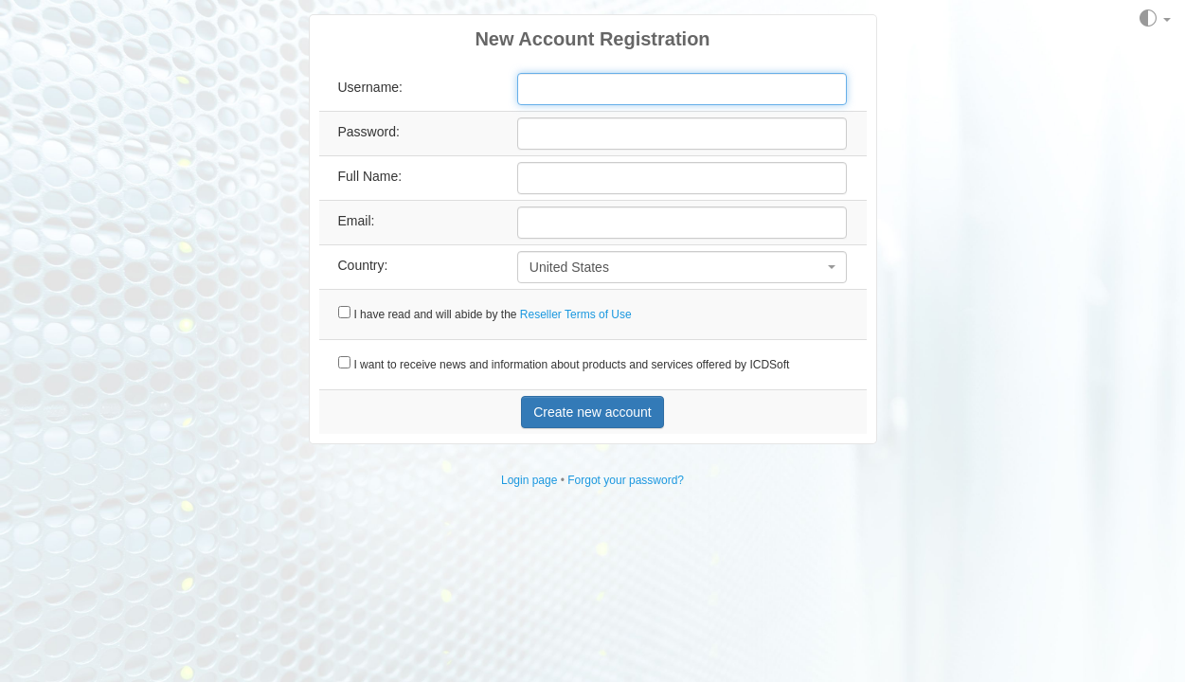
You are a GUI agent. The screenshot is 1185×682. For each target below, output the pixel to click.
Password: (369, 131)
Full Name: (370, 176)
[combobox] (682, 267)
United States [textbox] (569, 267)
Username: (370, 87)
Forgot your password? (625, 480)
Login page (529, 480)
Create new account (592, 412)
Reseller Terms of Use (576, 314)
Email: (356, 220)
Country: (363, 265)
